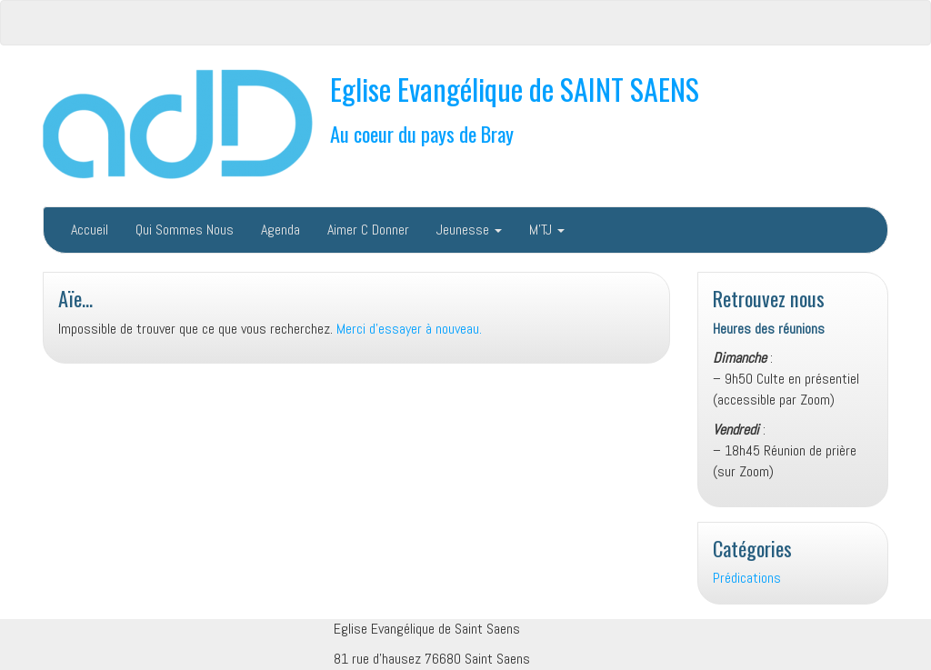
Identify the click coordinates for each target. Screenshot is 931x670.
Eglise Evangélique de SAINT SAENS (514, 88)
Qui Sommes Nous (184, 229)
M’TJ (547, 229)
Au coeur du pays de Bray (422, 133)
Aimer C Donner (368, 229)
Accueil (89, 229)
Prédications (747, 577)
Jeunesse (469, 229)
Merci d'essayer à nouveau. (409, 328)
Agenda (280, 229)
